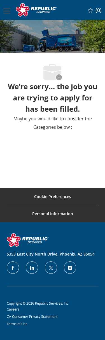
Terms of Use (17, 323)
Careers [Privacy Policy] (13, 309)
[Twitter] (51, 267)
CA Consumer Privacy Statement (32, 316)
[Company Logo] (37, 10)
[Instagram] (70, 267)
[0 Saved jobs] (95, 10)
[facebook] (13, 267)
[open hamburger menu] (6, 10)
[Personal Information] (53, 213)
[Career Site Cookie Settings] (53, 196)
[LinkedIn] (32, 267)
